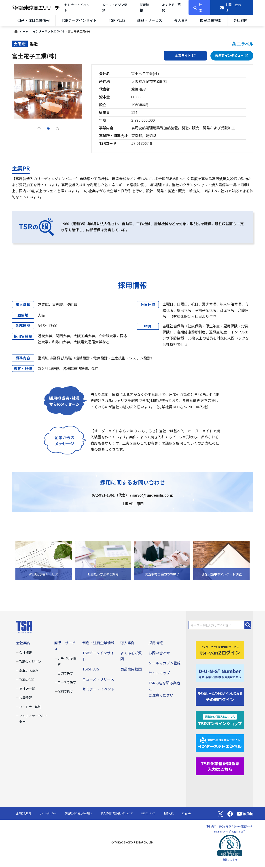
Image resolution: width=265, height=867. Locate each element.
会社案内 (240, 20)
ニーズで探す (66, 682)
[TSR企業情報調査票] (220, 766)
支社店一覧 (27, 688)
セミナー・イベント (98, 689)
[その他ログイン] (220, 696)
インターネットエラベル (49, 31)
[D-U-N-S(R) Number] (220, 672)
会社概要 (25, 652)
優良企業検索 (210, 20)
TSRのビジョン (30, 661)
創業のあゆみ (28, 670)
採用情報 (155, 642)
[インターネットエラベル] (220, 742)
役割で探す (65, 691)
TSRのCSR (26, 679)
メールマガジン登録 (164, 663)
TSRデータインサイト (79, 20)
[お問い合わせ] (231, 7)
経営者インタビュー (231, 55)
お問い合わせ (159, 652)
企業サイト (185, 55)
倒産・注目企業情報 (33, 20)
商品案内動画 (131, 669)
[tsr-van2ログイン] (220, 649)
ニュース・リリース (98, 679)
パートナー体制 (30, 706)
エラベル (242, 44)
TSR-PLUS (117, 20)
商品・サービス (149, 20)
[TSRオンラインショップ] (220, 719)
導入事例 (181, 20)
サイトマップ (159, 672)
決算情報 (25, 697)
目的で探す (65, 673)
